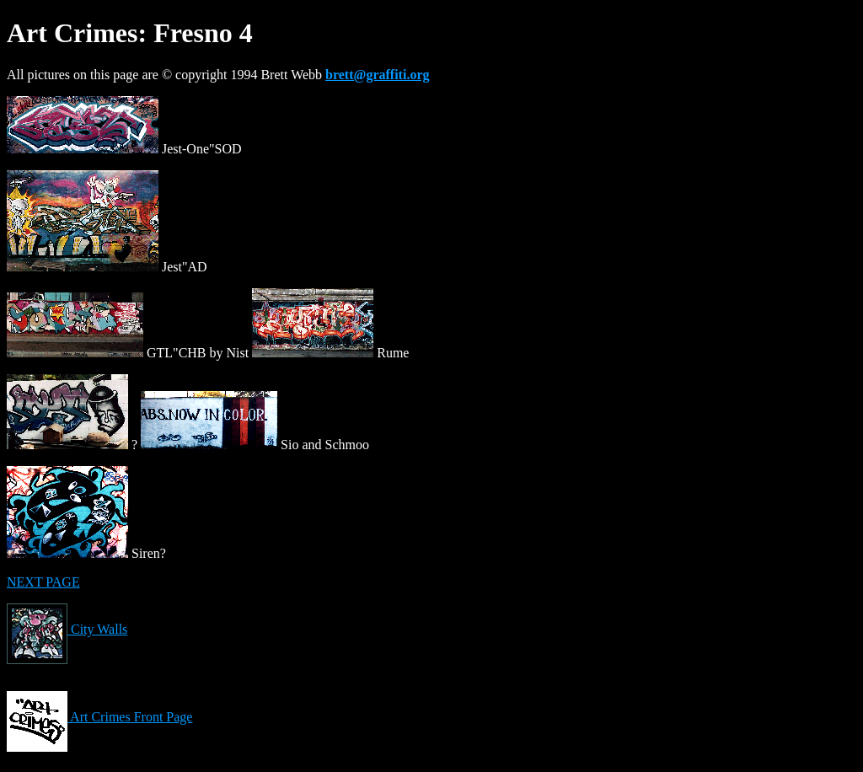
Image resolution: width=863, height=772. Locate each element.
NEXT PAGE (43, 582)
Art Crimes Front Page (99, 717)
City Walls (67, 629)
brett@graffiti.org (377, 74)
